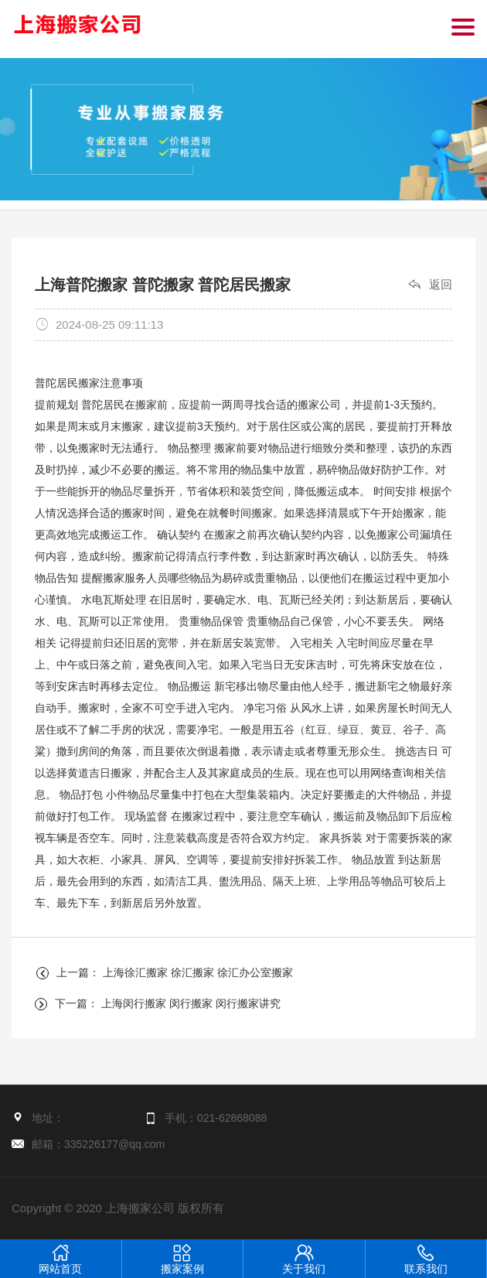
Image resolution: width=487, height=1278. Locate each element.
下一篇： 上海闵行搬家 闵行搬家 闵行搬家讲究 (168, 1003)
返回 (440, 284)
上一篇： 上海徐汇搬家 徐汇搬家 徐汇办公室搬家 (174, 972)
